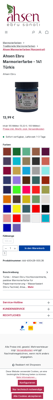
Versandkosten (25, 350)
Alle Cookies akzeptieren (27, 396)
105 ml (9, 241)
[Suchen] (33, 32)
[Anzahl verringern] (6, 248)
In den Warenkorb (35, 248)
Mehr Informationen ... (26, 377)
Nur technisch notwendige (27, 389)
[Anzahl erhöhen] (15, 248)
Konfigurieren (27, 382)
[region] (26, 97)
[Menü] (6, 32)
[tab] (26, 279)
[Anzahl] (10, 248)
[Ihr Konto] (40, 32)
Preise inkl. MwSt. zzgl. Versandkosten (23, 129)
